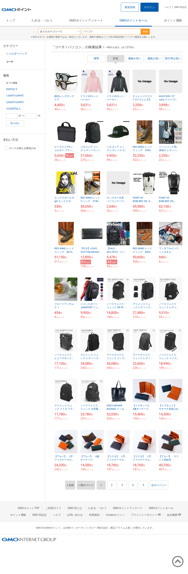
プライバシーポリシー (146, 514)
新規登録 (130, 7)
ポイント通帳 (173, 20)
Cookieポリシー (115, 514)
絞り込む (15, 123)
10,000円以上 (13, 108)
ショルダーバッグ (16, 53)
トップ (10, 20)
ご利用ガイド (53, 508)
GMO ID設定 (180, 7)
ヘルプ (167, 7)
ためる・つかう (42, 20)
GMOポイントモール (133, 20)
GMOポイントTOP (28, 508)
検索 (145, 31)
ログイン (149, 7)
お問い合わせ (75, 514)
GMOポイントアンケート (86, 20)
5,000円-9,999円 (15, 102)
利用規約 (94, 514)
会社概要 (174, 514)
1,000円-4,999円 (15, 95)
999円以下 (12, 89)
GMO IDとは (75, 508)
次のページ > (158, 485)
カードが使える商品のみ (20, 148)
